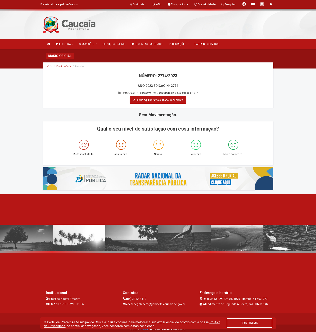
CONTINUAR (249, 323)
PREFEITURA (64, 43)
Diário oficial (63, 66)
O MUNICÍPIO (88, 43)
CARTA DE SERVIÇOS (206, 43)
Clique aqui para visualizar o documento (158, 99)
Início (49, 66)
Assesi (144, 329)
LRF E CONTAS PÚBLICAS (147, 43)
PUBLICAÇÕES (178, 43)
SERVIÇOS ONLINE (114, 43)
